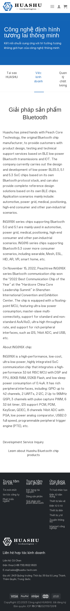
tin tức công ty (11, 494)
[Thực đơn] (52, 6)
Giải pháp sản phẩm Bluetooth (35, 502)
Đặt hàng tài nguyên (33, 491)
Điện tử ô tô (56, 506)
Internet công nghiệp (57, 527)
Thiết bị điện (56, 510)
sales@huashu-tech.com (23, 570)
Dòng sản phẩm (34, 496)
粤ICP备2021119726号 (44, 606)
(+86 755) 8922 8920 (25, 565)
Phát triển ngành (8, 500)
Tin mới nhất (10, 490)
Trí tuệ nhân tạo (58, 490)
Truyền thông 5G (56, 520)
